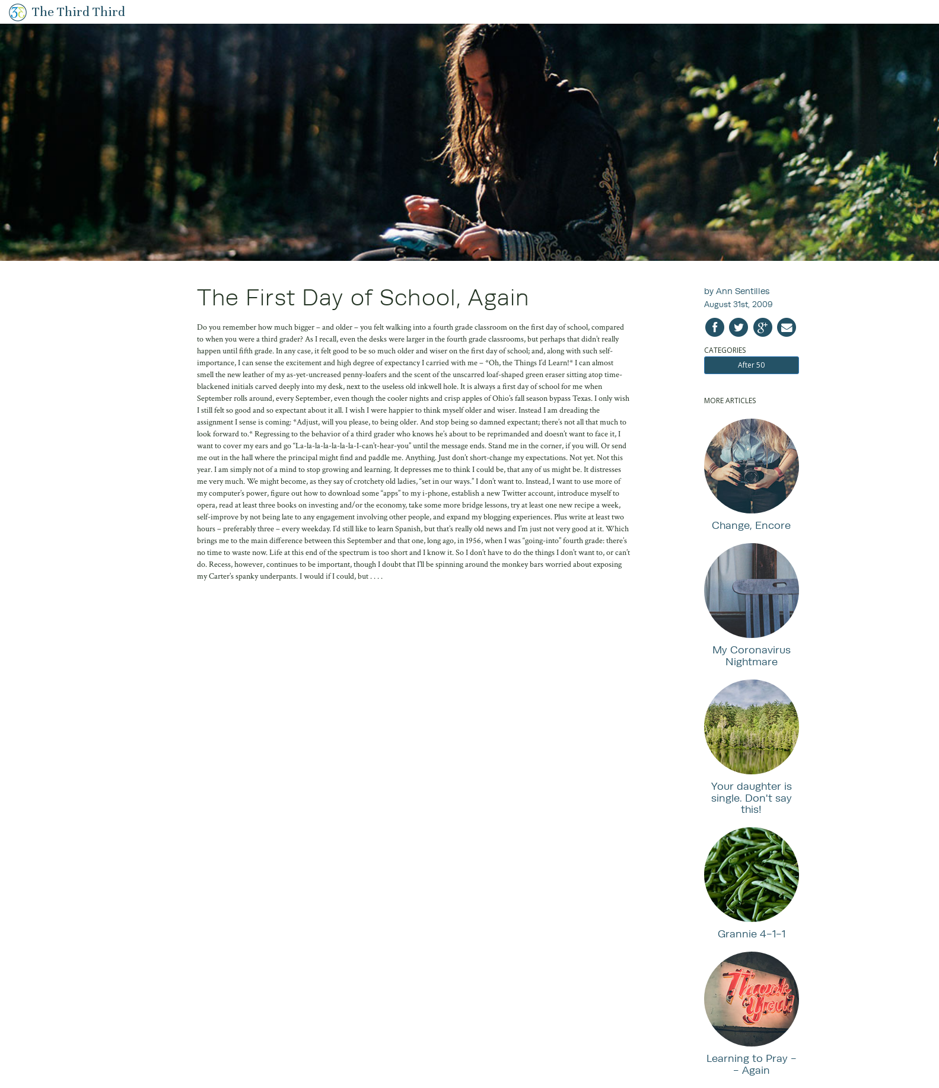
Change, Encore (751, 525)
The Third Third (78, 12)
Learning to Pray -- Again (751, 1064)
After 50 (751, 365)
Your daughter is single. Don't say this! (751, 797)
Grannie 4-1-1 (751, 933)
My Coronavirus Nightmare (751, 655)
